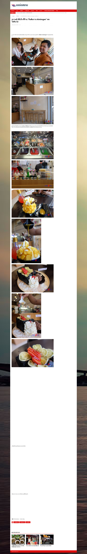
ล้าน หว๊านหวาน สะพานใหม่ (45, 545)
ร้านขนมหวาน (22, 522)
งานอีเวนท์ (27, 10)
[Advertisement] (54, 5)
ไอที (36, 10)
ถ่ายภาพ (32, 10)
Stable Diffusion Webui (49, 10)
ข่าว (17, 10)
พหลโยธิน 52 (16, 522)
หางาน (41, 10)
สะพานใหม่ (28, 522)
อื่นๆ (57, 10)
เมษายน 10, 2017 (15, 24)
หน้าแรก (12, 10)
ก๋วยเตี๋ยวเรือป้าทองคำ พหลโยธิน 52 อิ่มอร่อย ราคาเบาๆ (18, 546)
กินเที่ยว (21, 10)
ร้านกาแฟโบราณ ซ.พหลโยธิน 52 (32, 545)
